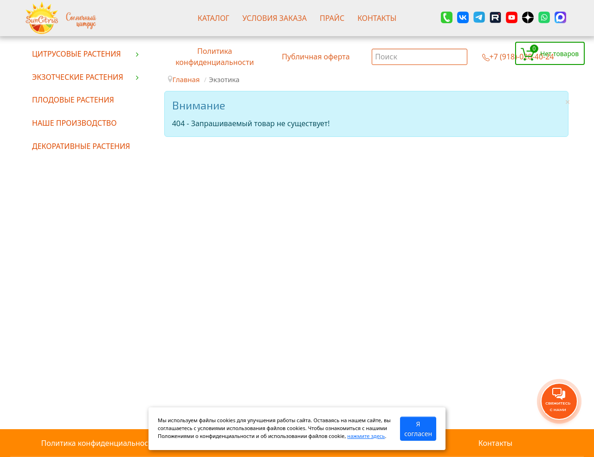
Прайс (332, 18)
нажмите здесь (366, 435)
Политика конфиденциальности (98, 443)
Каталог (214, 18)
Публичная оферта (315, 56)
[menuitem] (86, 53)
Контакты (376, 18)
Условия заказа (274, 18)
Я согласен (418, 428)
